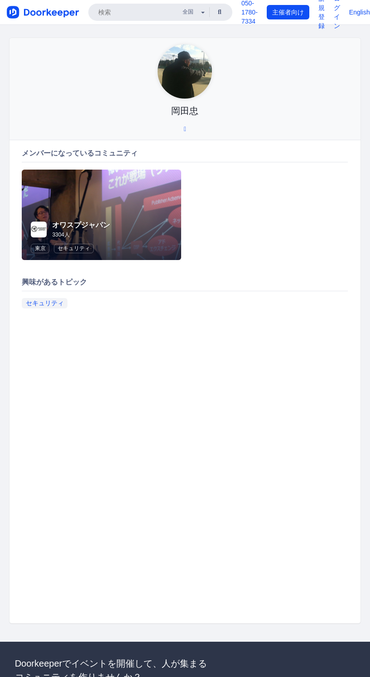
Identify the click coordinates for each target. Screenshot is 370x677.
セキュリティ (74, 248)
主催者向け (288, 12)
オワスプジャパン (81, 225)
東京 (40, 248)
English (359, 12)
